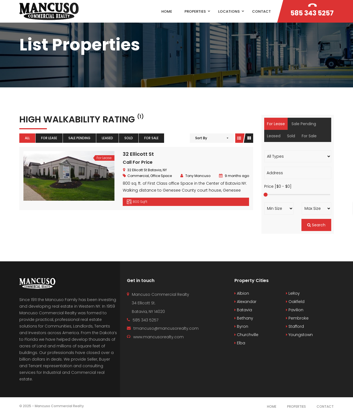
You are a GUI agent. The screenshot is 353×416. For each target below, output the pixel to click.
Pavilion (294, 310)
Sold (128, 138)
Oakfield (295, 301)
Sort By (201, 138)
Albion (241, 293)
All (27, 138)
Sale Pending (79, 138)
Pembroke (297, 318)
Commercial (138, 175)
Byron (241, 326)
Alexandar (245, 301)
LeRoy (293, 293)
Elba (239, 343)
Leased (107, 138)
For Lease (49, 138)
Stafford (295, 326)
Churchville (246, 334)
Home (271, 406)
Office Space (161, 175)
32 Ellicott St (138, 154)
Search (316, 225)
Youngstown (299, 334)
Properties (296, 406)
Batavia (243, 310)
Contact (325, 406)
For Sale (151, 138)
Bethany (243, 318)
